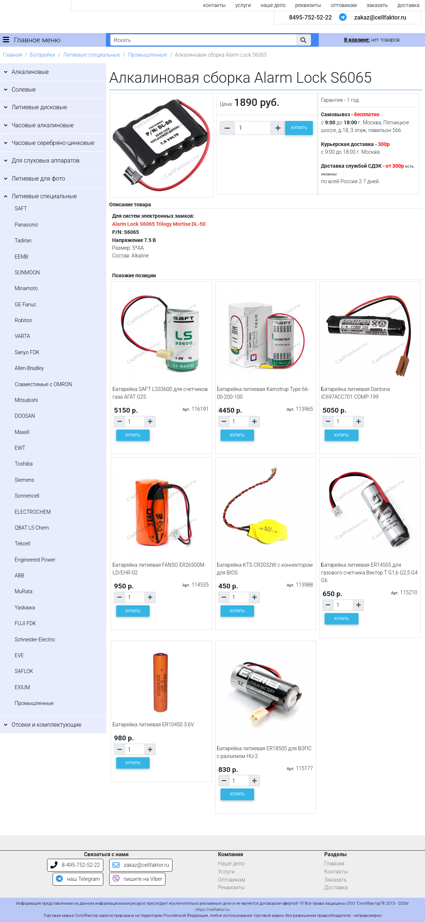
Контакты (336, 872)
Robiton (23, 320)
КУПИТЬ (299, 127)
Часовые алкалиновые (42, 125)
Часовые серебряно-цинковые (52, 142)
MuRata (23, 591)
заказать (377, 5)
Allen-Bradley (29, 368)
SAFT (21, 208)
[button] (303, 40)
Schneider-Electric (35, 639)
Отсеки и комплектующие (46, 724)
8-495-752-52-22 (75, 865)
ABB (19, 576)
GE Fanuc (25, 304)
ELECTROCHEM (33, 512)
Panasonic (26, 225)
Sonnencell (27, 496)
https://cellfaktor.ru (212, 909)
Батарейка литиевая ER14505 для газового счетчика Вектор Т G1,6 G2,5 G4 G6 (369, 572)
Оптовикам (231, 880)
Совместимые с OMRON (43, 384)
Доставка (336, 887)
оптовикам (344, 5)
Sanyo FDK (27, 352)
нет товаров (372, 40)
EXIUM (22, 687)
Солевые (23, 89)
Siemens (24, 480)
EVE (19, 655)
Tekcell (22, 544)
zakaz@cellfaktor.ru (380, 17)
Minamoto (26, 288)
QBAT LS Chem (32, 528)
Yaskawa (25, 607)
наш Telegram (78, 879)
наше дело (273, 5)
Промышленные (147, 55)
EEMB (21, 257)
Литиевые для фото (38, 178)
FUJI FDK (25, 623)
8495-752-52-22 (310, 17)
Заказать (335, 880)
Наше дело (231, 864)
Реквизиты (231, 887)
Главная (12, 55)
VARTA (22, 336)
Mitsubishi (26, 400)
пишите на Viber (137, 879)
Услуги (226, 872)
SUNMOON (27, 272)
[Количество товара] (252, 128)
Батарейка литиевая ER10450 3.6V (153, 724)
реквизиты (308, 5)
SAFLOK (24, 671)
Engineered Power (35, 560)
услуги (243, 5)
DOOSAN (25, 416)
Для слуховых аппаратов (45, 160)
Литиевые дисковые (39, 107)
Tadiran (23, 240)
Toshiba (24, 464)
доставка (408, 5)
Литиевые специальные (91, 55)
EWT (20, 448)
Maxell (22, 432)
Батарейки (42, 55)
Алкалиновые (30, 71)
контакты (214, 5)
